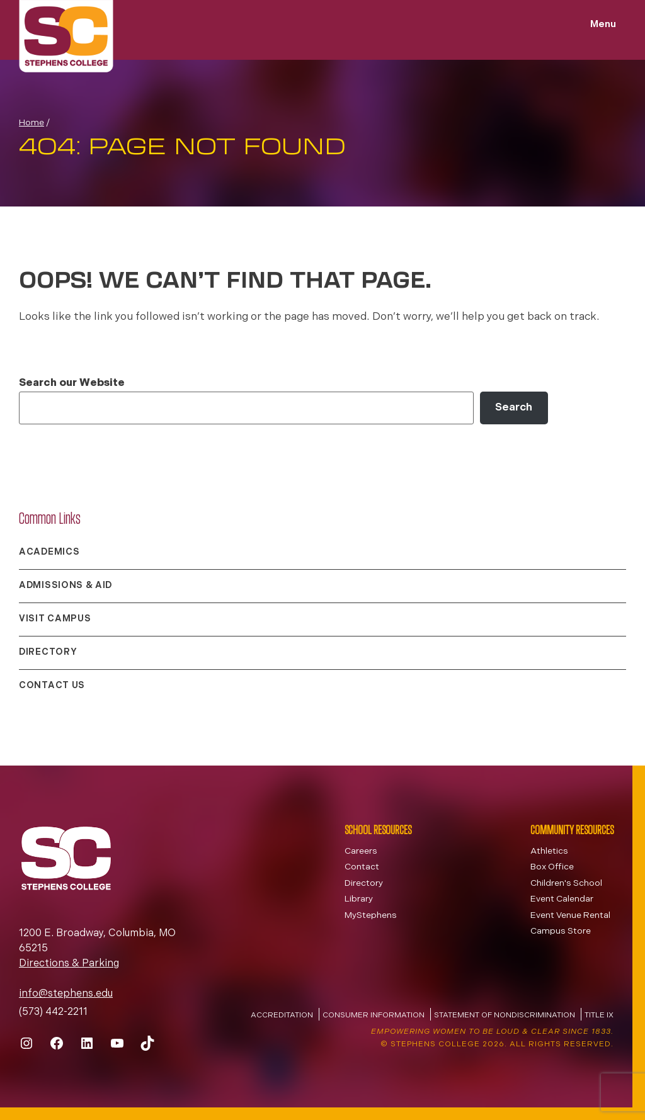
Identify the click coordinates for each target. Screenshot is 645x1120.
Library (359, 899)
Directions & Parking (69, 964)
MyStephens (371, 915)
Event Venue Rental (570, 915)
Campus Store (560, 931)
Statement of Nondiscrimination (504, 1015)
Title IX (599, 1015)
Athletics (549, 851)
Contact (362, 867)
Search (513, 407)
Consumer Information (373, 1015)
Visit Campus (55, 619)
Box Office (552, 867)
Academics (49, 552)
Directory (48, 652)
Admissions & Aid (65, 586)
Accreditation (282, 1015)
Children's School (566, 883)
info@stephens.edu (66, 994)
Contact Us (52, 686)
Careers (361, 851)
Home (31, 123)
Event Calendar (561, 899)
